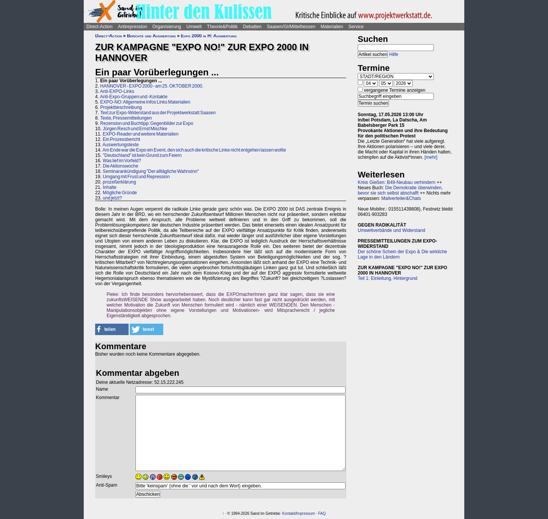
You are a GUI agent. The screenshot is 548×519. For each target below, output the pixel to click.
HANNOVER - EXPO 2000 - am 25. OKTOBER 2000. (151, 86)
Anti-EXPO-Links (117, 91)
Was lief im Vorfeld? (122, 160)
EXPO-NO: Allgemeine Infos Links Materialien (145, 102)
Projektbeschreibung (121, 107)
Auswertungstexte (120, 144)
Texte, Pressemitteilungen (126, 118)
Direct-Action (99, 26)
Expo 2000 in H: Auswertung (208, 35)
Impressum (305, 513)
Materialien (332, 26)
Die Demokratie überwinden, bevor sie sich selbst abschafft (400, 190)
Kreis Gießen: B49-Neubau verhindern (396, 182)
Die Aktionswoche (120, 166)
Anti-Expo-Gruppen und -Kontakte (133, 96)
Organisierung (166, 26)
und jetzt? (112, 198)
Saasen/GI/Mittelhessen (291, 26)
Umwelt (194, 26)
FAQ (322, 513)
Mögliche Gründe (120, 192)
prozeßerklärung (119, 182)
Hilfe (393, 54)
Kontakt (288, 513)
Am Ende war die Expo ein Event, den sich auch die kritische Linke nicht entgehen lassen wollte (194, 150)
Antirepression (132, 26)
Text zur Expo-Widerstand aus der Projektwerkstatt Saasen (157, 112)
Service (355, 26)
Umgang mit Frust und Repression (136, 176)
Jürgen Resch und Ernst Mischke (135, 128)
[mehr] (430, 157)
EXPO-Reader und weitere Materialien (140, 134)
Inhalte (109, 187)
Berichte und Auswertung (151, 35)
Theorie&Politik (222, 26)
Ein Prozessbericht (121, 139)
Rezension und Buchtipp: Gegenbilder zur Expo (146, 123)
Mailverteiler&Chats (401, 198)
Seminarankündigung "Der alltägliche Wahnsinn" (151, 171)
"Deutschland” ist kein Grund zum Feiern (142, 155)
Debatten (252, 26)
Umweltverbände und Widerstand (391, 230)
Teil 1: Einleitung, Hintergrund (387, 278)
